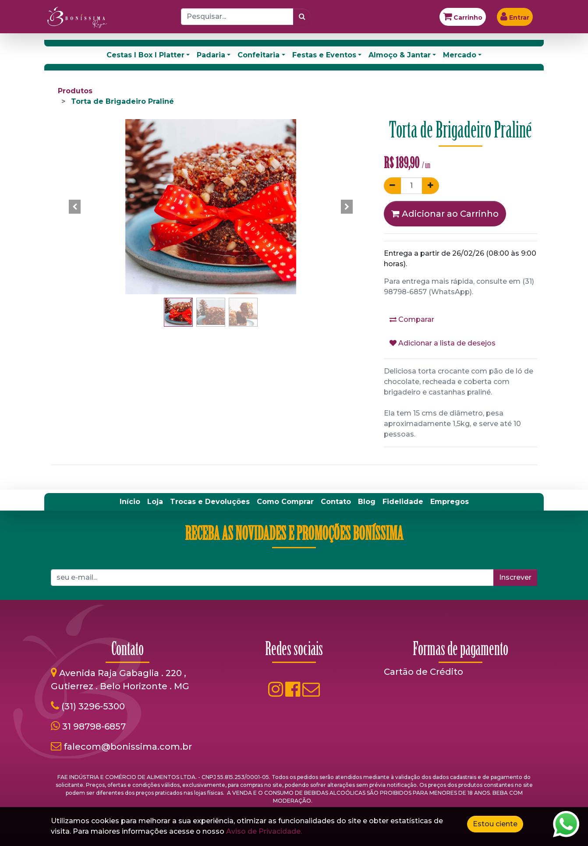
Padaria (211, 55)
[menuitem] (130, 502)
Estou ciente (495, 824)
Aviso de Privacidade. (264, 831)
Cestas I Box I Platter (145, 55)
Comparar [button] (412, 319)
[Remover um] (392, 185)
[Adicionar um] (430, 185)
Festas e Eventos (324, 55)
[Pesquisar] (302, 16)
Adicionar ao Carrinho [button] (445, 213)
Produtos (75, 91)
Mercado (459, 55)
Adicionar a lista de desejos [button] (443, 343)
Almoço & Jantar (399, 55)
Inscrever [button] (515, 577)
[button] (75, 206)
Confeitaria (258, 55)
